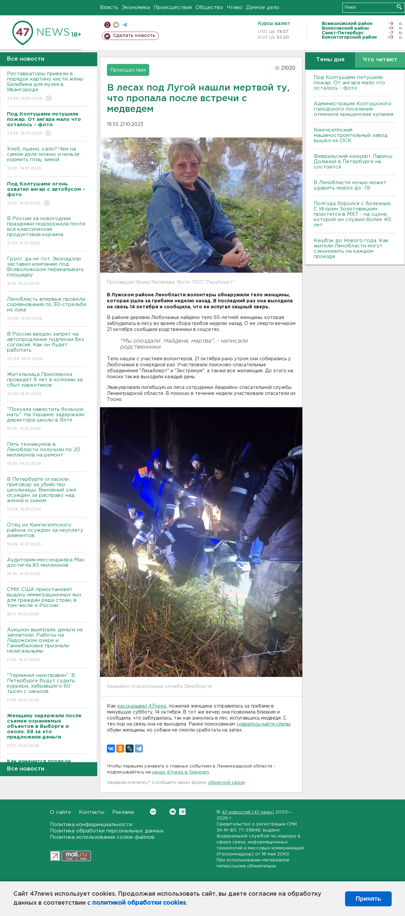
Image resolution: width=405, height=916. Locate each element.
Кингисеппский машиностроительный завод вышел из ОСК (351, 135)
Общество (209, 7)
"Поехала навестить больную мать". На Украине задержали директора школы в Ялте (47, 419)
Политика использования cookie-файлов (102, 837)
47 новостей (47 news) (248, 812)
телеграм (125, 25)
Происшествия (173, 7)
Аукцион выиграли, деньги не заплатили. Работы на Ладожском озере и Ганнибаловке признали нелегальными (47, 645)
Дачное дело (262, 7)
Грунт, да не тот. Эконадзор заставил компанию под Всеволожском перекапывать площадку (47, 271)
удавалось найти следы (263, 724)
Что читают (380, 59)
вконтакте (116, 25)
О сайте (60, 812)
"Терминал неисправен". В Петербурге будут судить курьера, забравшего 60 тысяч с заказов (47, 688)
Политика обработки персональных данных (107, 831)
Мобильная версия (107, 25)
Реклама (123, 812)
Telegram (182, 811)
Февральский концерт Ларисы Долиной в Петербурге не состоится (353, 161)
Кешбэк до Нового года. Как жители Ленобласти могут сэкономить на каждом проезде (351, 248)
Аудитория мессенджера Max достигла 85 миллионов (47, 567)
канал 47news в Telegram (180, 772)
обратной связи (226, 782)
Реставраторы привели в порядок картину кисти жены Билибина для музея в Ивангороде (47, 86)
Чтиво (234, 7)
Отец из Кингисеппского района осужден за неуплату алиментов (47, 535)
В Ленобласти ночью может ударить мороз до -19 (350, 185)
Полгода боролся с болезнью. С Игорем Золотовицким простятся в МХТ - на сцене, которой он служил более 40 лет (353, 214)
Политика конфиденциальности (91, 824)
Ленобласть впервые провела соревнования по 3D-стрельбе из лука (47, 309)
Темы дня (330, 59)
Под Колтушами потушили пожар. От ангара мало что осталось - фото (349, 82)
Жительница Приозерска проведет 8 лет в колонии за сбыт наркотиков (47, 384)
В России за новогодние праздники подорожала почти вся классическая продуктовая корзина (47, 231)
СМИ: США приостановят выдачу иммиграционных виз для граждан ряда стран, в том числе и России (47, 602)
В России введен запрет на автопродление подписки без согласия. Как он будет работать (47, 347)
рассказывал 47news (142, 706)
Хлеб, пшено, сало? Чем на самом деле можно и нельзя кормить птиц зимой (47, 159)
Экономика (136, 7)
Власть (109, 7)
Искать (399, 6)
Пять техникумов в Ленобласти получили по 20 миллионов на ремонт (47, 454)
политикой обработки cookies (139, 903)
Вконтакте (153, 811)
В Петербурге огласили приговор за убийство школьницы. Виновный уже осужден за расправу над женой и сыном (47, 494)
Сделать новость (134, 36)
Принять (368, 898)
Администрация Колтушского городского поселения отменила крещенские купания (353, 109)
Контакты (91, 812)
